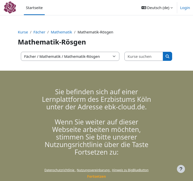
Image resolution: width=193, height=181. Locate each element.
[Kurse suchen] (144, 56)
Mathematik (61, 31)
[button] (157, 7)
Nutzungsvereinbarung (94, 170)
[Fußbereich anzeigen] (181, 169)
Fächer (39, 31)
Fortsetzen (96, 176)
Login (185, 7)
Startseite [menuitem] (34, 7)
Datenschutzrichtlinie (59, 170)
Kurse (23, 31)
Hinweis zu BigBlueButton (130, 170)
